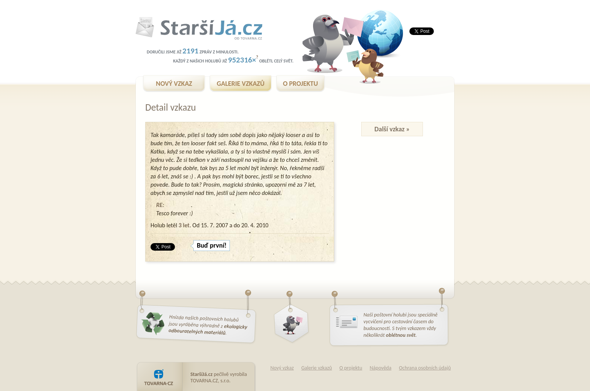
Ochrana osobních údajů (425, 368)
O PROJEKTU (300, 83)
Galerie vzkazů (316, 368)
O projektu (350, 368)
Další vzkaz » (392, 129)
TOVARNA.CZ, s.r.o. (210, 380)
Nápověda (381, 368)
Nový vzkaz (281, 368)
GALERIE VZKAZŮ (241, 83)
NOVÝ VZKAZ (174, 83)
